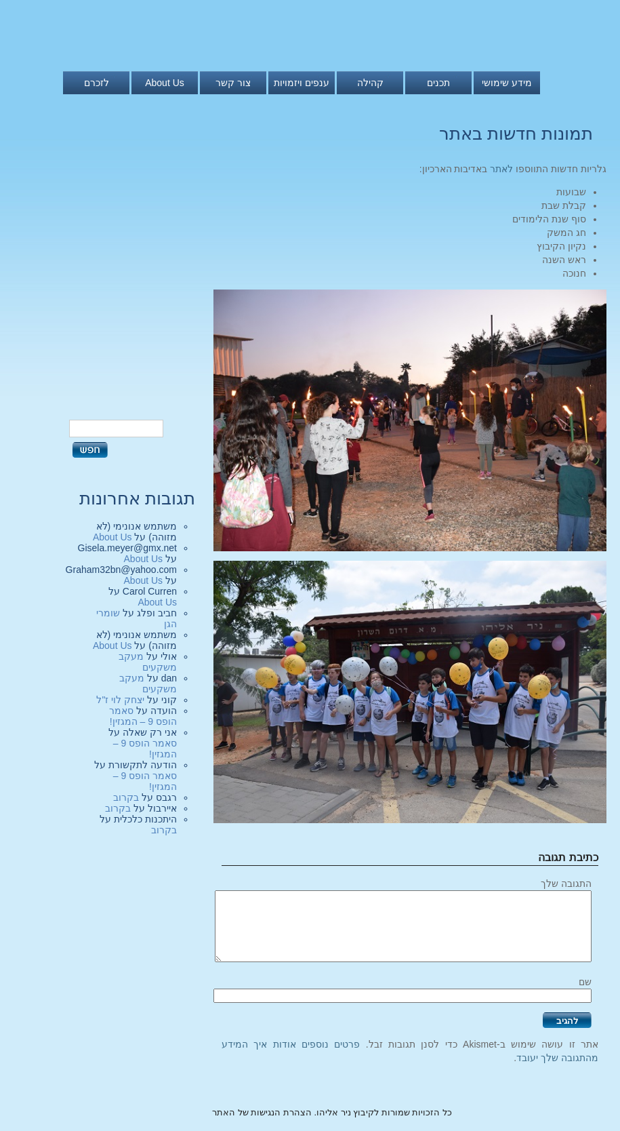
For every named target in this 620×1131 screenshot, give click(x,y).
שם (585, 981)
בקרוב (126, 797)
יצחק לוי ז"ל (120, 699)
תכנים (438, 82)
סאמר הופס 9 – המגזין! (143, 716)
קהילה (370, 82)
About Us (164, 82)
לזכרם (96, 82)
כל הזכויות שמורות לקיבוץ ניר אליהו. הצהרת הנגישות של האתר (332, 1112)
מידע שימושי (507, 82)
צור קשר (233, 82)
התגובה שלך (566, 883)
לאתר (501, 168)
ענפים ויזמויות (301, 82)
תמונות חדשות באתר (516, 133)
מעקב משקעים (148, 662)
